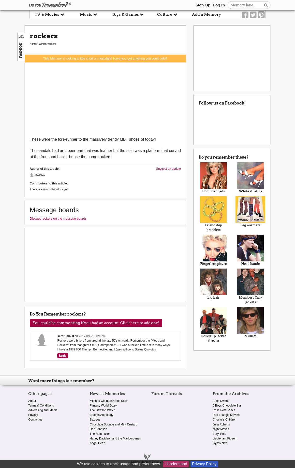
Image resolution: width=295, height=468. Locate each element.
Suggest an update (168, 168)
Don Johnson (98, 429)
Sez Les (95, 419)
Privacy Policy (204, 464)
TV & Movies (49, 14)
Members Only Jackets (250, 286)
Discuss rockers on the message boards (58, 218)
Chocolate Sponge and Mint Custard (113, 424)
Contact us (35, 419)
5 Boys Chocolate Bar (227, 405)
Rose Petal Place (224, 410)
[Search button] (266, 5)
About (32, 401)
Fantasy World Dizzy (103, 405)
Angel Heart (97, 443)
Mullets (250, 322)
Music (88, 14)
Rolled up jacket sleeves (213, 325)
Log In (219, 5)
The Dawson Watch (102, 410)
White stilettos (250, 177)
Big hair (213, 284)
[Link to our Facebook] (245, 15)
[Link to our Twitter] (253, 15)
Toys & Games (128, 14)
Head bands (250, 250)
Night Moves (221, 429)
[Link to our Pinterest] (261, 15)
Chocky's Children (224, 419)
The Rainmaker (100, 434)
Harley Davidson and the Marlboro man (115, 438)
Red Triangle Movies (226, 415)
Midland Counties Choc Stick (108, 401)
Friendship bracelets (213, 214)
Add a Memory (206, 14)
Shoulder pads (213, 177)
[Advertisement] (105, 99)
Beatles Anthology (101, 415)
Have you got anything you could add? (140, 58)
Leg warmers (250, 211)
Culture (167, 14)
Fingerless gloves (213, 250)
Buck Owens (221, 401)
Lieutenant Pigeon (224, 438)
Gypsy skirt (220, 443)
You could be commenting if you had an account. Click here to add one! (96, 323)
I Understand (175, 464)
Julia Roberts (221, 424)
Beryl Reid (219, 434)
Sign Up (203, 5)
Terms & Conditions (41, 405)
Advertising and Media (43, 410)
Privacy (33, 415)
